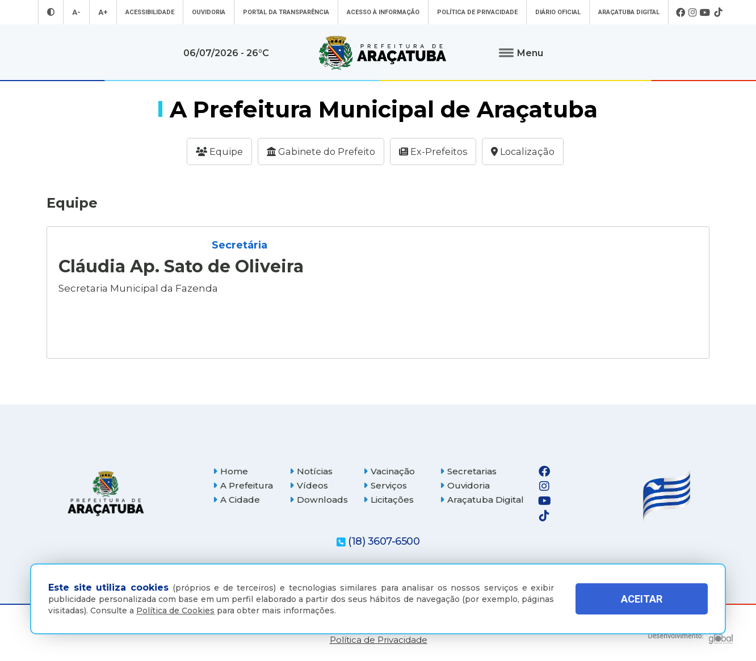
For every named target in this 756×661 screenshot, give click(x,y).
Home (230, 471)
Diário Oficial (558, 12)
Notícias (311, 471)
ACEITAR (641, 599)
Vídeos (308, 485)
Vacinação (389, 471)
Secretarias (468, 471)
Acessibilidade (149, 12)
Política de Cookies (175, 610)
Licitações (388, 499)
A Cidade (236, 499)
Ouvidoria (208, 12)
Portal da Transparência (286, 12)
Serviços (385, 485)
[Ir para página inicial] (383, 52)
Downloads (318, 499)
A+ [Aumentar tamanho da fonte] (103, 12)
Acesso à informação (383, 12)
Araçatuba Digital (629, 12)
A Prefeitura (243, 485)
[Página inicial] (105, 493)
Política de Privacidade (477, 12)
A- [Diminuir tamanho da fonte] (76, 12)
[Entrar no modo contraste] (50, 12)
